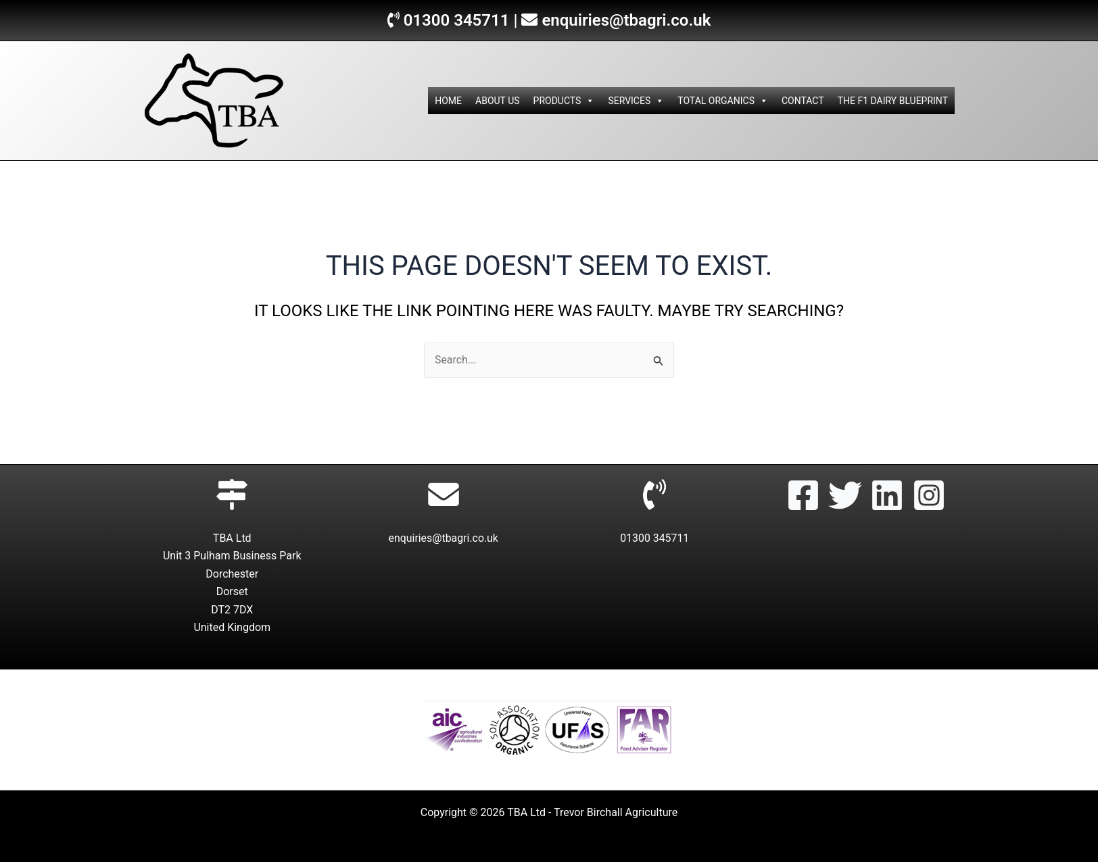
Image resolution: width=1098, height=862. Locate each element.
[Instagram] (929, 495)
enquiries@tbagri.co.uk (626, 20)
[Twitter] (845, 495)
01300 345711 (457, 20)
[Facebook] (803, 495)
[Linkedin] (887, 495)
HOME (448, 100)
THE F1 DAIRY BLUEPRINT (893, 100)
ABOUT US (497, 100)
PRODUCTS (564, 100)
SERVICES (636, 100)
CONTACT (803, 100)
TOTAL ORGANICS (722, 100)
